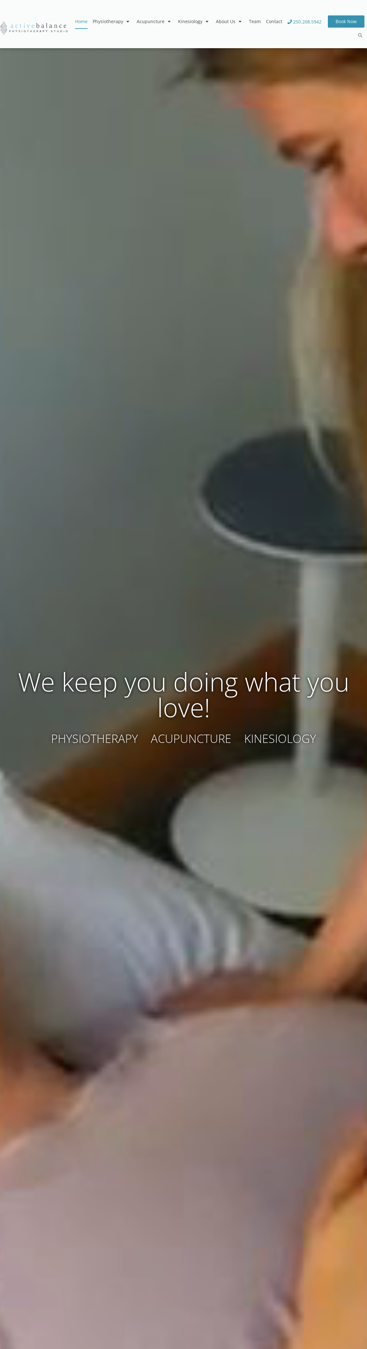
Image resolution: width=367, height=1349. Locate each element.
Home (81, 21)
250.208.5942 (304, 22)
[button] (360, 35)
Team (255, 21)
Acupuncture (155, 21)
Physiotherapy (112, 21)
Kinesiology (194, 21)
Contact (274, 21)
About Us (230, 21)
